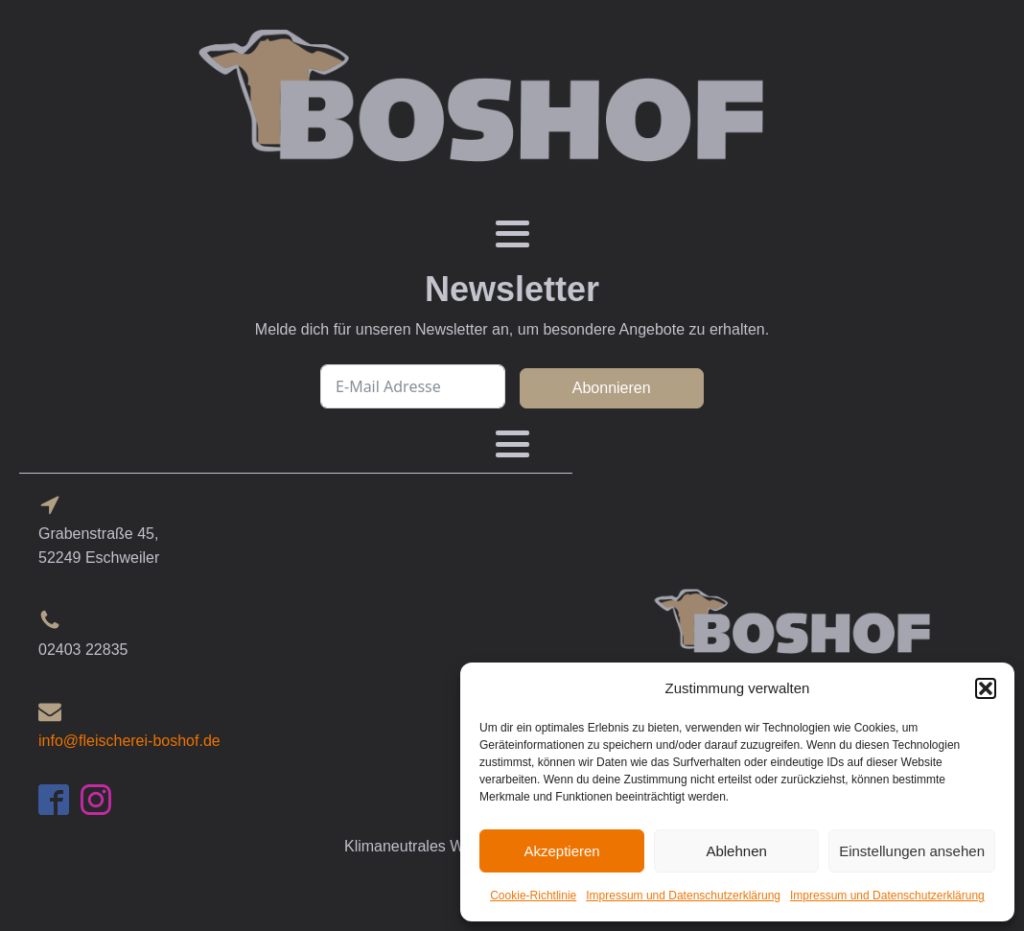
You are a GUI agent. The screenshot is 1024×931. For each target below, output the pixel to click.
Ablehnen (736, 851)
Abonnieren (611, 388)
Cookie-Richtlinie (533, 895)
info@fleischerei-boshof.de (129, 741)
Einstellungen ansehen (912, 851)
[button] (985, 688)
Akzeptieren (561, 851)
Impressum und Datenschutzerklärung (683, 895)
